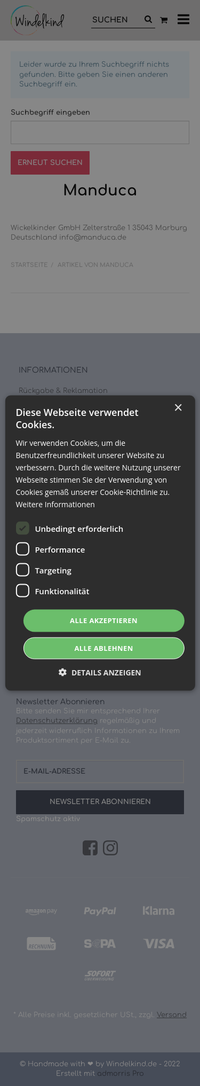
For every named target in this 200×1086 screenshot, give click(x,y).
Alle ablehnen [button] (103, 647)
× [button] (178, 408)
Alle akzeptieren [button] (104, 620)
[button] (100, 672)
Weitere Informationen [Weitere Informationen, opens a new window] (54, 504)
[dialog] (100, 543)
